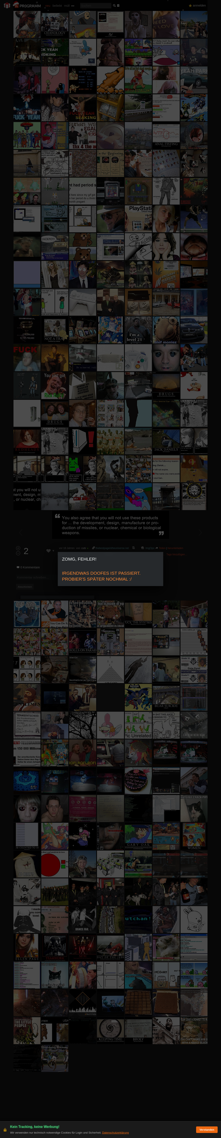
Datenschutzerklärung (115, 1132)
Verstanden (206, 1129)
